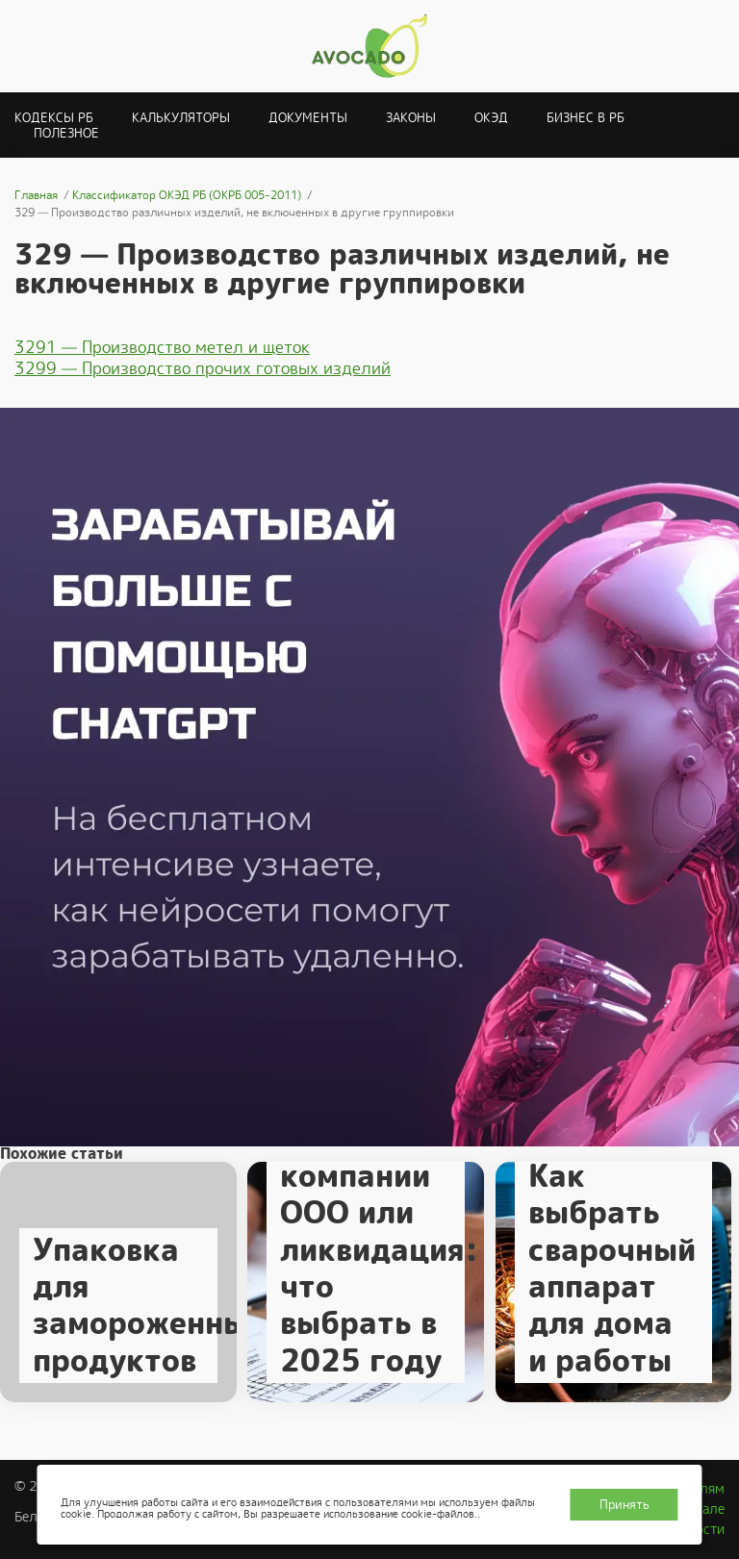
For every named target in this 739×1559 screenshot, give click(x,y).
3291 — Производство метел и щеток (162, 347)
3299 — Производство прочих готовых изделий (202, 368)
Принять (624, 1505)
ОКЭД (491, 118)
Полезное (66, 133)
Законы (411, 118)
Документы (307, 118)
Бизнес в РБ (585, 118)
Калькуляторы (181, 118)
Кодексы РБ (53, 118)
